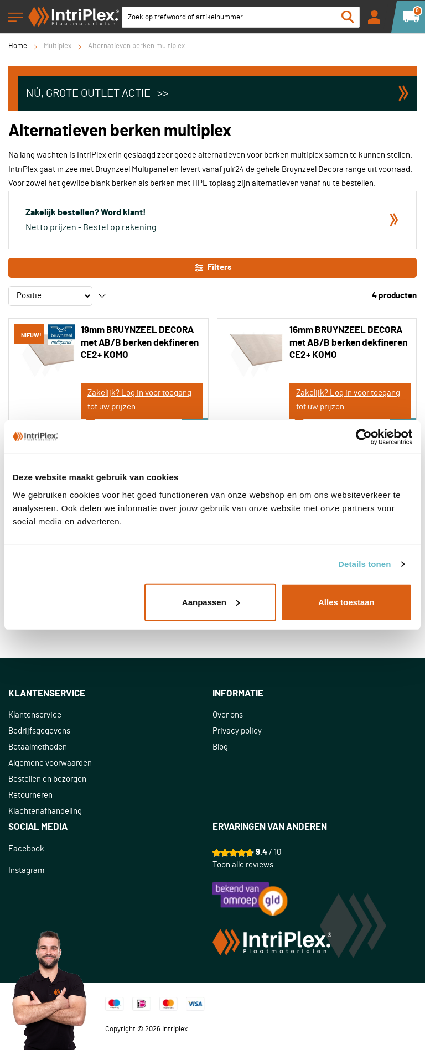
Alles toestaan (346, 601)
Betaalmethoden (37, 747)
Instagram (26, 870)
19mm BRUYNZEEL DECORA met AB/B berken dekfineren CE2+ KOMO (140, 342)
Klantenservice (34, 715)
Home (17, 46)
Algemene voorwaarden (50, 763)
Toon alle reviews (242, 865)
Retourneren (30, 795)
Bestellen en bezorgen (47, 779)
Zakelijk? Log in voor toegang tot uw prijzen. (139, 400)
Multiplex (57, 46)
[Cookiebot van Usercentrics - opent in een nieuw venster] (363, 437)
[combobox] (241, 17)
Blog (220, 747)
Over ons (227, 715)
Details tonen (364, 564)
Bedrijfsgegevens (39, 731)
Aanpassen (211, 601)
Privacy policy (237, 731)
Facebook (26, 849)
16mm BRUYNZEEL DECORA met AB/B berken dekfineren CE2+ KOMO (348, 342)
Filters (213, 267)
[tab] (110, 694)
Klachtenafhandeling (45, 811)
